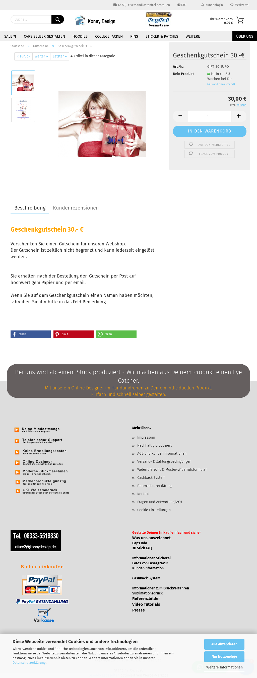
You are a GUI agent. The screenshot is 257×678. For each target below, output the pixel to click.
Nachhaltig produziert (154, 445)
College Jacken (109, 36)
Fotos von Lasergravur (150, 563)
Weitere (193, 36)
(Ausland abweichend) (221, 84)
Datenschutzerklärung (29, 662)
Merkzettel (239, 5)
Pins (134, 36)
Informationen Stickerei (151, 558)
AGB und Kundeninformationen (161, 453)
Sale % (10, 36)
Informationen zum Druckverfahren (160, 588)
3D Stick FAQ (142, 548)
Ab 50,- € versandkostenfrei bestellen (141, 5)
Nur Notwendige (224, 656)
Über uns (244, 36)
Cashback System (151, 478)
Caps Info (139, 543)
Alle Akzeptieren (224, 644)
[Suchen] (57, 19)
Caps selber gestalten (44, 36)
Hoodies (80, 36)
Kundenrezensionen (76, 208)
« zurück (23, 56)
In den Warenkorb (209, 131)
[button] (31, 334)
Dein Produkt (183, 74)
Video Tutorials (146, 604)
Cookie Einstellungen (154, 510)
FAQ (181, 5)
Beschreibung (29, 208)
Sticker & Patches (162, 36)
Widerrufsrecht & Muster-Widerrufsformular (172, 469)
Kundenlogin (212, 5)
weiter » (41, 56)
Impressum (146, 437)
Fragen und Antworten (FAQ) (159, 502)
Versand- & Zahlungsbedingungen (164, 461)
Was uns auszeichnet (151, 537)
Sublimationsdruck (147, 593)
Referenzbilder (146, 598)
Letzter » (60, 56)
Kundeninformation (148, 568)
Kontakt (143, 494)
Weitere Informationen (224, 667)
